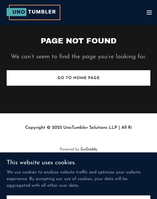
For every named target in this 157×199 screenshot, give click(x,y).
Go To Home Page (78, 78)
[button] (149, 12)
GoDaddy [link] (88, 149)
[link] (34, 12)
